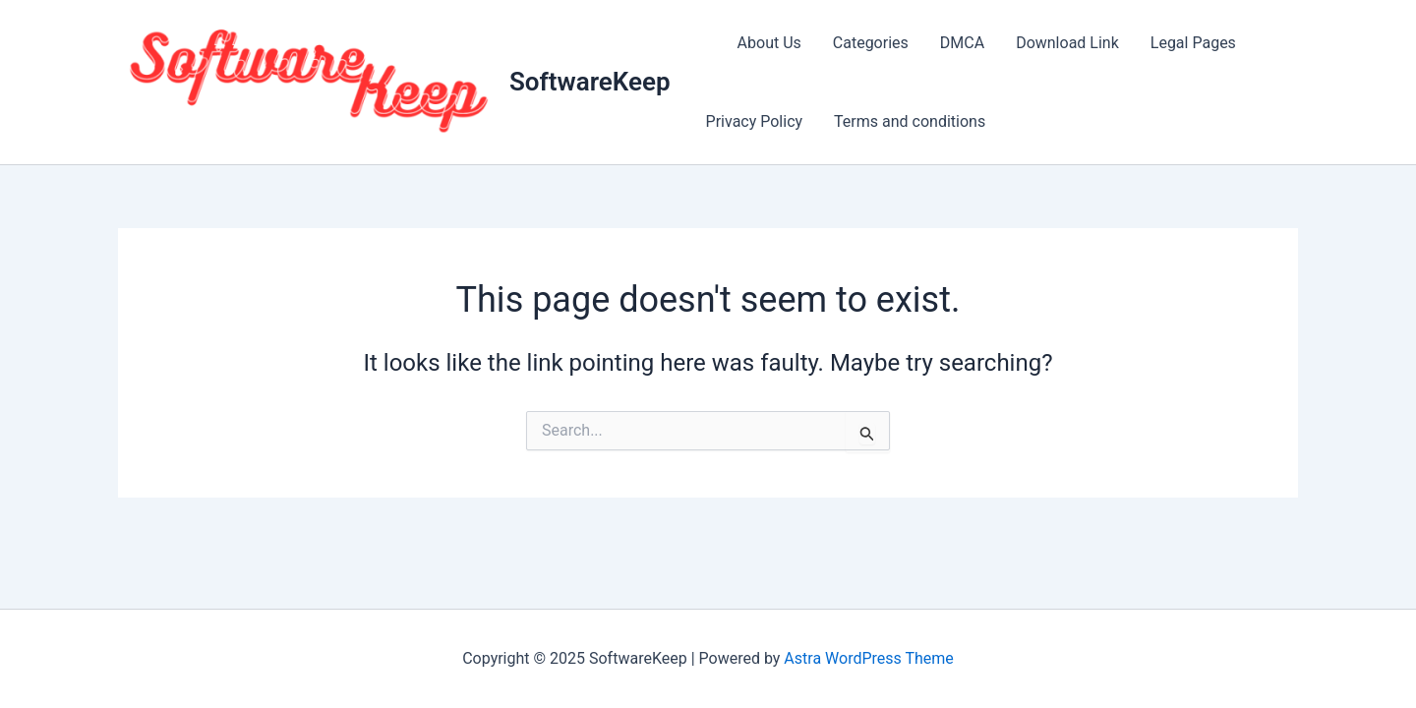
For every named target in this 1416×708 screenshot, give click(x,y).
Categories (871, 42)
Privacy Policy (754, 121)
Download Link (1067, 42)
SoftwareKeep (590, 81)
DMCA (962, 42)
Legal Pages (1193, 42)
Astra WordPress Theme (868, 658)
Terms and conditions (909, 121)
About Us (769, 42)
